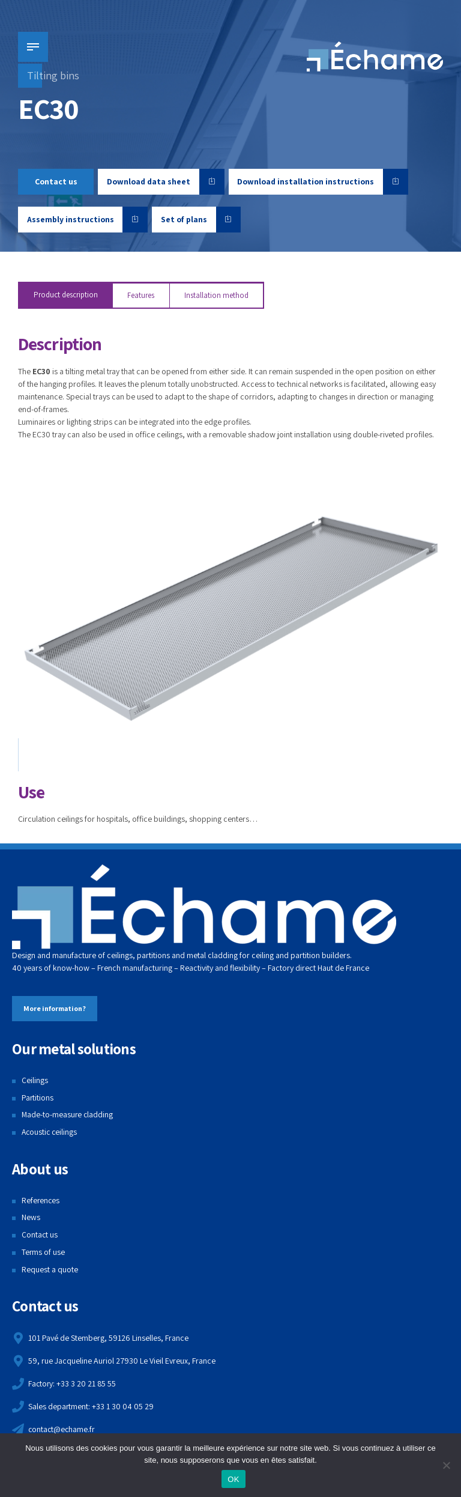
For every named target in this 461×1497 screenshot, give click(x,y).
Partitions (38, 1098)
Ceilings (35, 1080)
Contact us (40, 1235)
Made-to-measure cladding (68, 1115)
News (31, 1217)
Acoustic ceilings (50, 1132)
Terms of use (43, 1252)
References (41, 1200)
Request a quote (50, 1270)
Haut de (331, 968)
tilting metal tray (92, 371)
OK (233, 1479)
